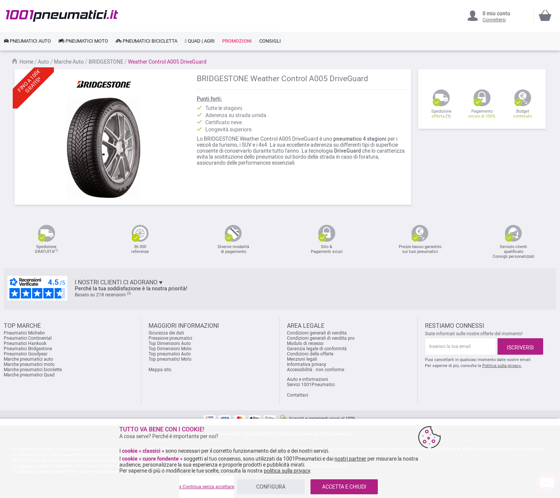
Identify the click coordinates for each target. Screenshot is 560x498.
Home (26, 62)
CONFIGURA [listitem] (270, 487)
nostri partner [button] (350, 459)
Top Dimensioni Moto (170, 348)
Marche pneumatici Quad (29, 375)
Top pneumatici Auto (170, 354)
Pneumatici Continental (28, 338)
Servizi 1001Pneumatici (311, 384)
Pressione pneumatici (170, 338)
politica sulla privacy (287, 471)
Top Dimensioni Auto (170, 343)
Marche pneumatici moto (29, 364)
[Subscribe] (520, 346)
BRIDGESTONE (107, 62)
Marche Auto (69, 62)
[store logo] (62, 15)
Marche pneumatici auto (28, 359)
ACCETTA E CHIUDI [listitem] (344, 487)
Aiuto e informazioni (307, 379)
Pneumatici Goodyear (26, 354)
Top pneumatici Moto (170, 359)
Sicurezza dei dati (166, 333)
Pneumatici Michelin (25, 333)
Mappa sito (160, 369)
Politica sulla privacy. (501, 365)
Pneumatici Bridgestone (28, 348)
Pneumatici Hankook (25, 343)
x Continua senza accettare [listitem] (206, 486)
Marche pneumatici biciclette (33, 369)
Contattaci (297, 395)
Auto (44, 62)
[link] (27, 41)
